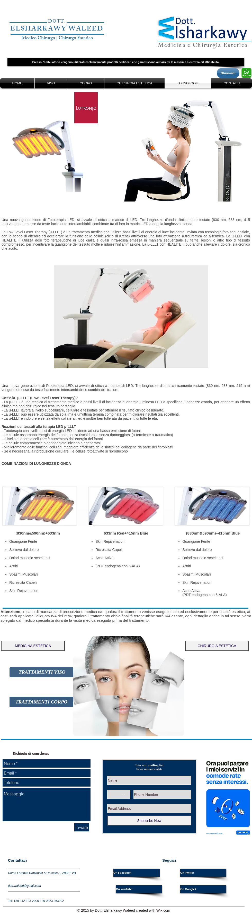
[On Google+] (203, 889)
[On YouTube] (139, 889)
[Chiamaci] (228, 73)
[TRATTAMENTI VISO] (41, 672)
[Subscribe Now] (149, 821)
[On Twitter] (203, 873)
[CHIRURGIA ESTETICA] (217, 646)
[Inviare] (81, 827)
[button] (125, 62)
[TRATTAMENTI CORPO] (41, 702)
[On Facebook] (136, 873)
